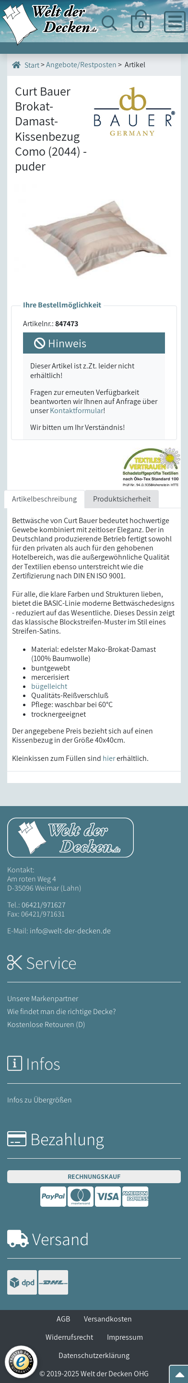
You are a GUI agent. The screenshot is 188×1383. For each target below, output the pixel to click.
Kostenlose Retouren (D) (46, 1024)
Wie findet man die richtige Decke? (61, 1011)
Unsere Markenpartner (42, 998)
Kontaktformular (76, 410)
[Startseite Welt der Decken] (70, 837)
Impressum (125, 1337)
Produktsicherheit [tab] (122, 499)
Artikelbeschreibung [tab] (44, 499)
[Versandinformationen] (37, 1284)
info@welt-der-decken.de (70, 931)
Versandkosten (108, 1319)
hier (109, 758)
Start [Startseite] (25, 65)
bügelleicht (49, 686)
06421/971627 (44, 905)
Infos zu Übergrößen (39, 1100)
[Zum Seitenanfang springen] (180, 1377)
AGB (63, 1319)
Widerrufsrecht (69, 1337)
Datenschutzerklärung (94, 1355)
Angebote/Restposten (81, 64)
